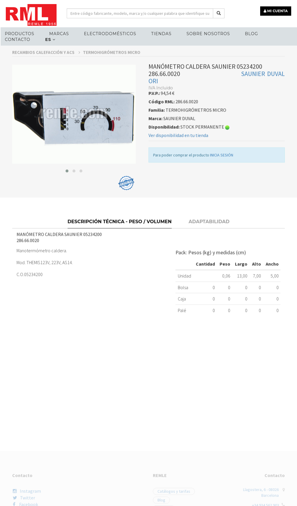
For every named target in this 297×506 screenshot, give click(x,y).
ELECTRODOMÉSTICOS (110, 33)
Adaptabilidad (209, 259)
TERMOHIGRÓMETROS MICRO (111, 92)
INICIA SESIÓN (221, 195)
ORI (153, 121)
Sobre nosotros (208, 33)
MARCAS (59, 33)
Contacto (17, 39)
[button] (67, 211)
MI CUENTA (276, 11)
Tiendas (161, 33)
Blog (251, 33)
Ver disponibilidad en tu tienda (178, 175)
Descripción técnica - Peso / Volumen (120, 259)
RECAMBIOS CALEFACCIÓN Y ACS (46, 92)
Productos (19, 33)
